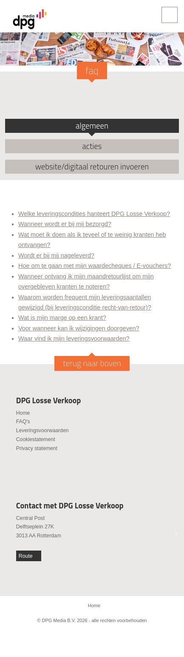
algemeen (92, 126)
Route (26, 556)
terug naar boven (92, 363)
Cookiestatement (35, 439)
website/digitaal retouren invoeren (92, 166)
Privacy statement (36, 448)
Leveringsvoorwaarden (42, 430)
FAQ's (23, 422)
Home (23, 413)
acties (92, 146)
